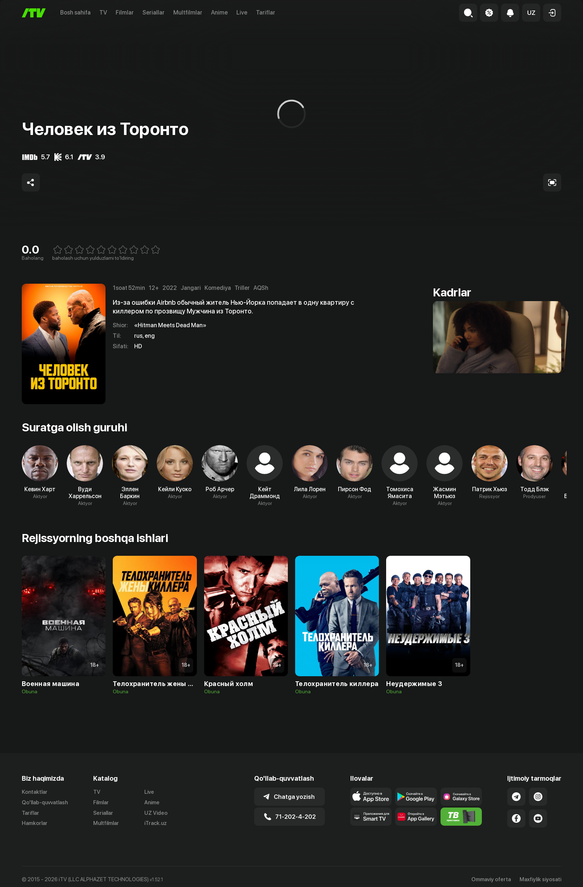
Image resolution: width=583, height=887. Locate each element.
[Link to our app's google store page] (416, 797)
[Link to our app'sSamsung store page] (461, 797)
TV (103, 12)
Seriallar (153, 12)
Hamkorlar (34, 823)
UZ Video (156, 813)
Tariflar (265, 12)
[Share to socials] (31, 182)
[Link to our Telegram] (516, 797)
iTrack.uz (155, 823)
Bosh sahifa (75, 12)
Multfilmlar (187, 12)
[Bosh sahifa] (34, 13)
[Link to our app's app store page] (371, 797)
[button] (531, 13)
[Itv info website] (461, 817)
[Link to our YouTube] (538, 818)
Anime (219, 12)
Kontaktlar (34, 792)
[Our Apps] (371, 817)
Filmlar (125, 12)
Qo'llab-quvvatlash (45, 802)
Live (241, 12)
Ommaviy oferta (491, 879)
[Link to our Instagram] (538, 797)
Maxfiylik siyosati (540, 879)
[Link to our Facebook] (516, 818)
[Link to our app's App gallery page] (416, 817)
